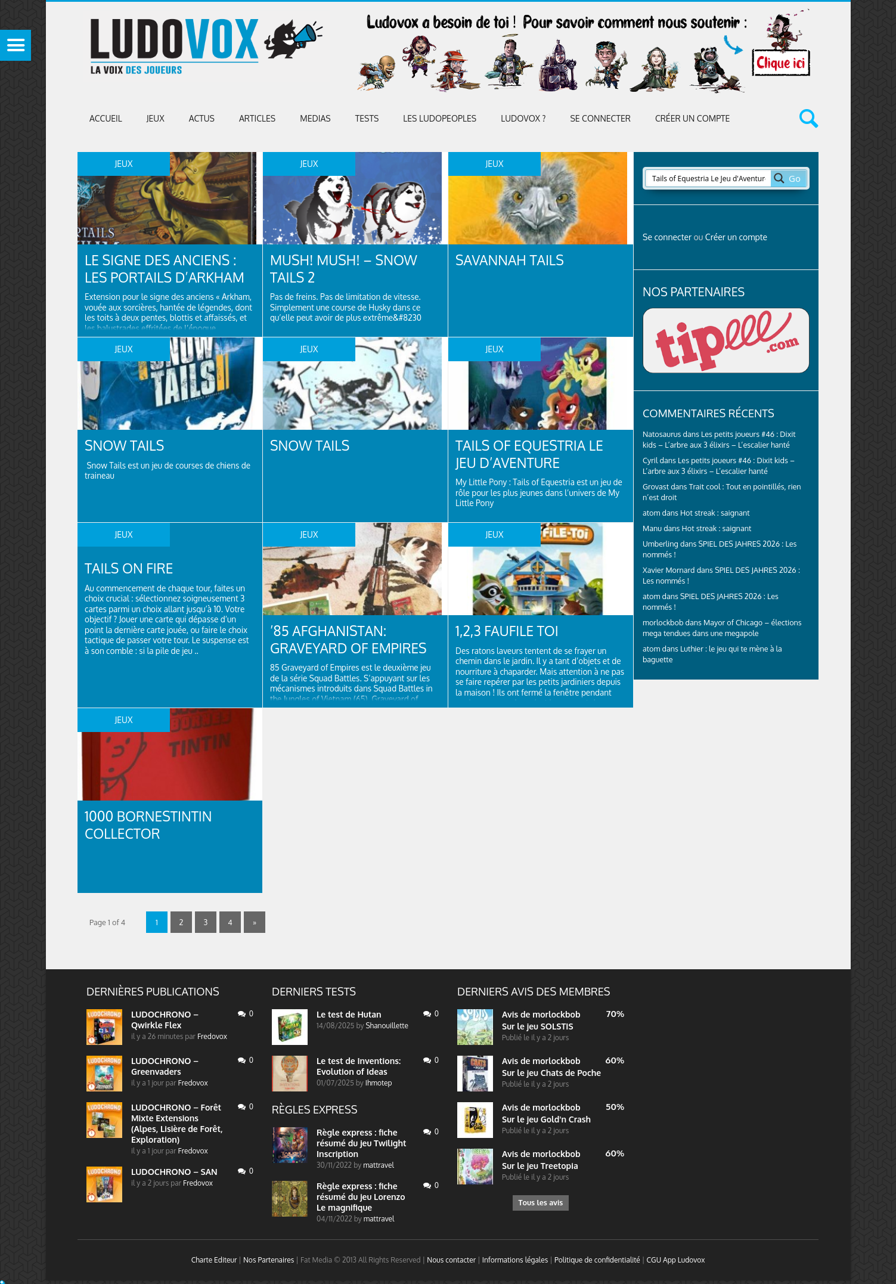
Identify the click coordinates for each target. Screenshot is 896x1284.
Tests (367, 118)
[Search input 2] (708, 178)
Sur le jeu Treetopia (540, 1166)
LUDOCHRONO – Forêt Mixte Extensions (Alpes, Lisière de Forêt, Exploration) (177, 1123)
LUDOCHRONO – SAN (174, 1172)
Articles (257, 118)
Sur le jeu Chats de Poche (551, 1073)
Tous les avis (540, 1204)
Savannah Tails (513, 260)
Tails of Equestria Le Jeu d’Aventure (533, 454)
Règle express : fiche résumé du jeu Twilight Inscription (362, 1143)
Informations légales (515, 1259)
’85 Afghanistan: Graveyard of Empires (353, 640)
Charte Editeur (214, 1259)
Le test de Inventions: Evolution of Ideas (359, 1066)
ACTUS (202, 118)
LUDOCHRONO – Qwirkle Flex (165, 1019)
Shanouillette (386, 1025)
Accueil (105, 118)
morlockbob (556, 1014)
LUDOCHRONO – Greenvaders (165, 1066)
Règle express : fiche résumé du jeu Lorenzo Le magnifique (361, 1196)
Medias (315, 118)
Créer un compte (692, 118)
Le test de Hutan (349, 1014)
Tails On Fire (131, 568)
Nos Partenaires (268, 1259)
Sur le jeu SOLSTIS (537, 1026)
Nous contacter (451, 1259)
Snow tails (127, 445)
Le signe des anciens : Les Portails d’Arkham (169, 269)
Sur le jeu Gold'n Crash (546, 1119)
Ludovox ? (523, 118)
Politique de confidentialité (597, 1259)
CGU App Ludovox (676, 1259)
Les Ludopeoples (439, 118)
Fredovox (212, 1036)
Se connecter (600, 118)
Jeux (156, 118)
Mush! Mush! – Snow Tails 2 (348, 269)
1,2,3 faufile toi (510, 631)
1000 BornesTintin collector (152, 825)
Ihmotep (378, 1082)
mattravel (378, 1165)
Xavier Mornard (669, 570)
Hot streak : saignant (715, 512)
